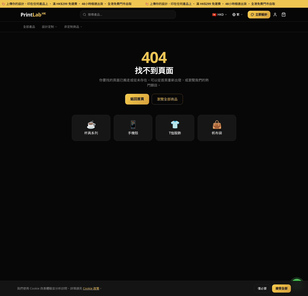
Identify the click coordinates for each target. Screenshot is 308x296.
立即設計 (259, 14)
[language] (237, 14)
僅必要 (262, 288)
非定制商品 (73, 27)
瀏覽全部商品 (167, 99)
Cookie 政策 (91, 288)
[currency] (219, 14)
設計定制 (49, 27)
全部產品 (29, 27)
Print (33, 14)
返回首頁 (137, 99)
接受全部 (281, 288)
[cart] (283, 14)
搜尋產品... (92, 14)
